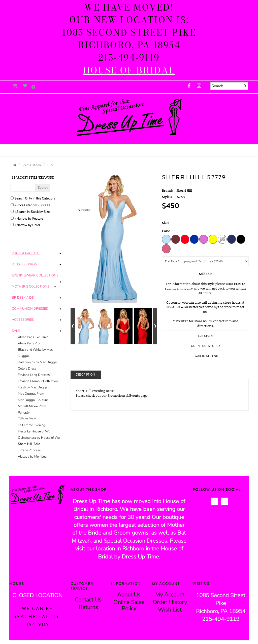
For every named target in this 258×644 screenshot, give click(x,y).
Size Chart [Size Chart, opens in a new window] (205, 336)
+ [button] (60, 253)
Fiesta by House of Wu (34, 431)
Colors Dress (27, 368)
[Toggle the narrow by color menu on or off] (12, 224)
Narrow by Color (28, 225)
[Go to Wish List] (25, 86)
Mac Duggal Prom (31, 393)
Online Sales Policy (128, 605)
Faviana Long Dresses (34, 375)
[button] (129, 148)
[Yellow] (213, 239)
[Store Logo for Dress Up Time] (129, 117)
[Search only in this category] (12, 197)
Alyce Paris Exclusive (33, 337)
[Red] (185, 239)
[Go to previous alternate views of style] (73, 326)
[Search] (229, 86)
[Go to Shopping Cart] (15, 86)
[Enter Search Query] (23, 187)
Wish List (169, 610)
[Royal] (194, 239)
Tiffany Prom (27, 419)
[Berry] (222, 239)
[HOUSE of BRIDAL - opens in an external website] (129, 70)
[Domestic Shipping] (205, 261)
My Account (169, 594)
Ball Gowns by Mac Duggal (38, 362)
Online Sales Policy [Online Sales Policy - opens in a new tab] (205, 346)
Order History (170, 602)
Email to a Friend (206, 356)
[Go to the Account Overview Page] (33, 87)
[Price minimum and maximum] (43, 205)
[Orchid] (203, 239)
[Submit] (245, 85)
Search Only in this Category (34, 198)
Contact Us (88, 599)
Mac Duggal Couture (33, 400)
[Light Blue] (166, 239)
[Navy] (231, 239)
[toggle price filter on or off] (12, 204)
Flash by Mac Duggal (33, 387)
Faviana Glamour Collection (38, 381)
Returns (88, 607)
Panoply (24, 412)
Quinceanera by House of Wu (39, 437)
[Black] (241, 239)
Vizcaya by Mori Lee (32, 456)
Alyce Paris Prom (30, 343)
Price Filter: (24, 205)
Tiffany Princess (29, 450)
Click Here (233, 284)
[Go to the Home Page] (15, 165)
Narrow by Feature (29, 218)
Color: (166, 231)
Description (85, 375)
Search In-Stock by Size (33, 212)
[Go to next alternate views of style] (155, 326)
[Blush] (166, 248)
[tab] (37, 253)
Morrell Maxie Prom (32, 406)
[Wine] (175, 239)
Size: (165, 222)
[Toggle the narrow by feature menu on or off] (12, 218)
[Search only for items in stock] (12, 211)
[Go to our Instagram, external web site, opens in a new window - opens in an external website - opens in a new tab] (199, 86)
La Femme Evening (31, 425)
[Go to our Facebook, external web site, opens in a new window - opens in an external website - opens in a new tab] (189, 86)
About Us (129, 594)
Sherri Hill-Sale (29, 444)
